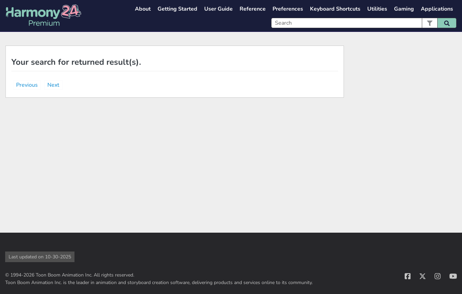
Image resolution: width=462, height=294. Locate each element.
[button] (429, 23)
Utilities (377, 9)
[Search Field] (364, 23)
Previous (27, 85)
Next (53, 85)
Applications (437, 9)
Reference (253, 9)
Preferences (288, 9)
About (143, 9)
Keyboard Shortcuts (335, 9)
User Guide (218, 9)
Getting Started (177, 9)
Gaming (404, 9)
